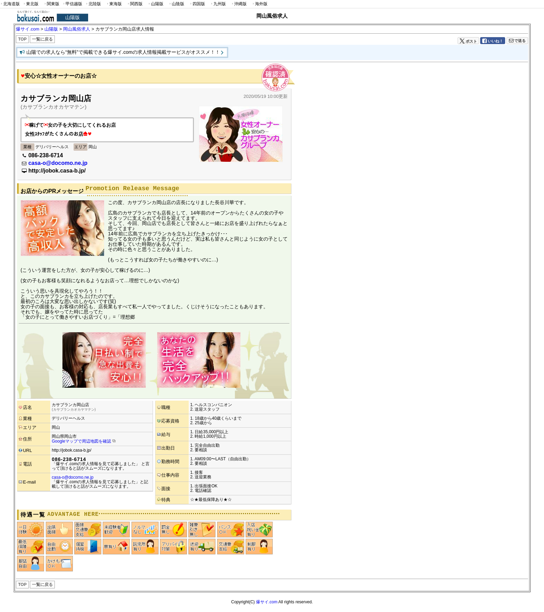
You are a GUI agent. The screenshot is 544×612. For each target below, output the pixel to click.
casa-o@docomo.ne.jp (57, 163)
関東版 (51, 4)
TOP (22, 39)
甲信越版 (72, 4)
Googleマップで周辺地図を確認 (81, 441)
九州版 (218, 4)
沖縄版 (239, 4)
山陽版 (155, 4)
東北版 (31, 4)
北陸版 (93, 4)
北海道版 (10, 4)
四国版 (197, 4)
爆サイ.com (267, 602)
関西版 (135, 4)
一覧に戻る (42, 39)
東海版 (114, 4)
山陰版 (176, 4)
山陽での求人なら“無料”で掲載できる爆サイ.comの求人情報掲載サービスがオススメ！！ (123, 52)
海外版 (259, 4)
